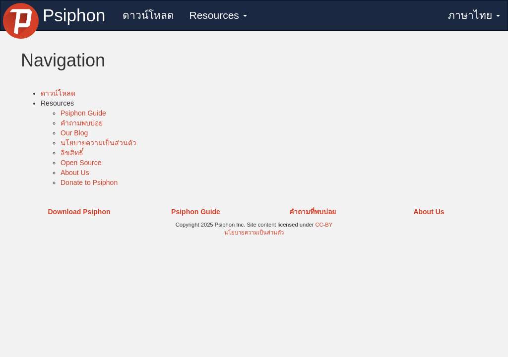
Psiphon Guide (83, 113)
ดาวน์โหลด (148, 15)
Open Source (81, 163)
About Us (75, 173)
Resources (218, 15)
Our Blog (74, 133)
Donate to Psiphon (89, 182)
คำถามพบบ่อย (82, 123)
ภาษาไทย (474, 15)
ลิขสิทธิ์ (72, 153)
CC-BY (323, 225)
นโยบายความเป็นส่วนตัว (98, 143)
